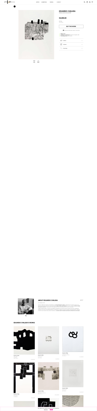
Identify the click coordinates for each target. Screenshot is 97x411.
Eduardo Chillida (67, 11)
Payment (63, 44)
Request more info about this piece (71, 30)
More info (46, 409)
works (52, 2)
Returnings (63, 48)
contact (59, 2)
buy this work (71, 26)
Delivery (63, 40)
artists (37, 2)
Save (34, 61)
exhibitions (44, 2)
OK (51, 409)
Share (38, 61)
